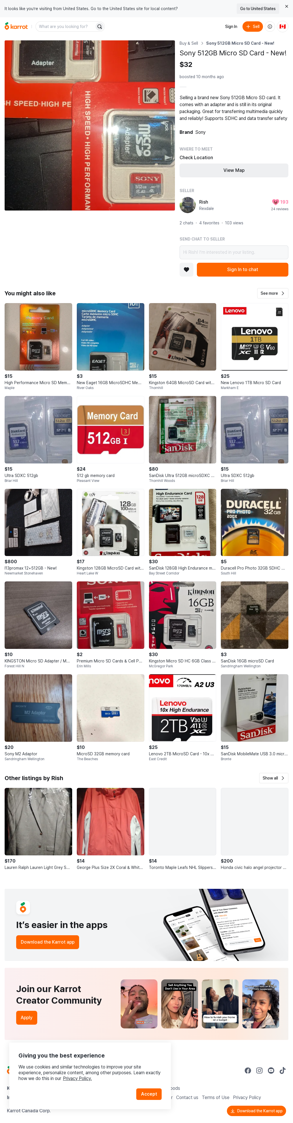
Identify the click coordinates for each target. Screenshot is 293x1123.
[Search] (100, 26)
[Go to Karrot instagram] (259, 1070)
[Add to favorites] (186, 270)
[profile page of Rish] (188, 205)
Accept (149, 1094)
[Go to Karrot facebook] (248, 1070)
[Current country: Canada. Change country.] (282, 26)
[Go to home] (16, 26)
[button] (272, 293)
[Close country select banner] (287, 6)
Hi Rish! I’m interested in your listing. (234, 252)
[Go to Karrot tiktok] (282, 1070)
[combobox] (66, 26)
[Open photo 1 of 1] (90, 125)
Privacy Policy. (77, 1078)
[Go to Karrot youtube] (271, 1070)
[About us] (270, 26)
